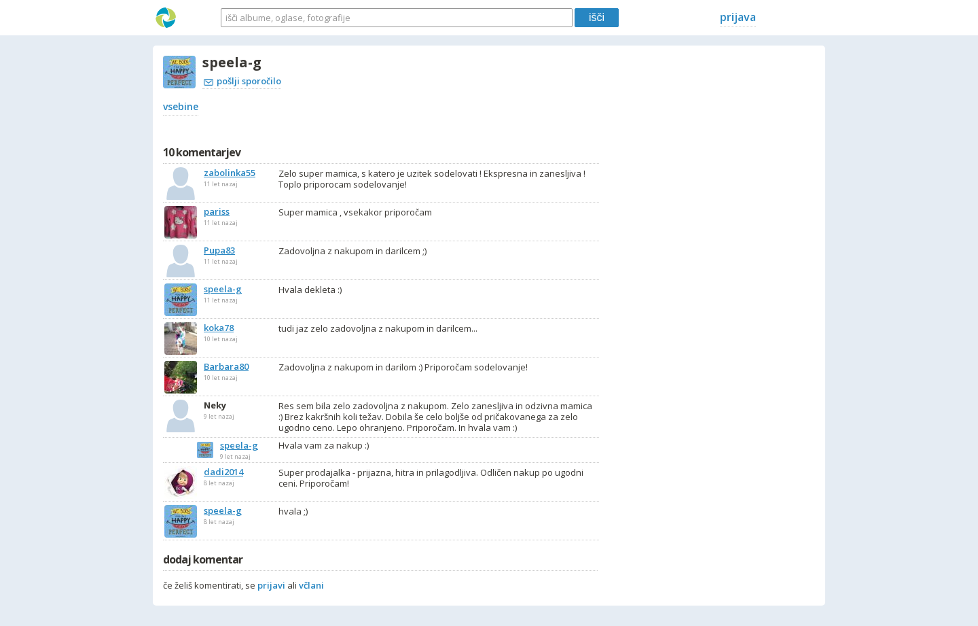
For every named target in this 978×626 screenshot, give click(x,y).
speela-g (239, 445)
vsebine (180, 106)
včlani (311, 585)
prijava (738, 17)
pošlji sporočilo (242, 81)
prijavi (271, 585)
